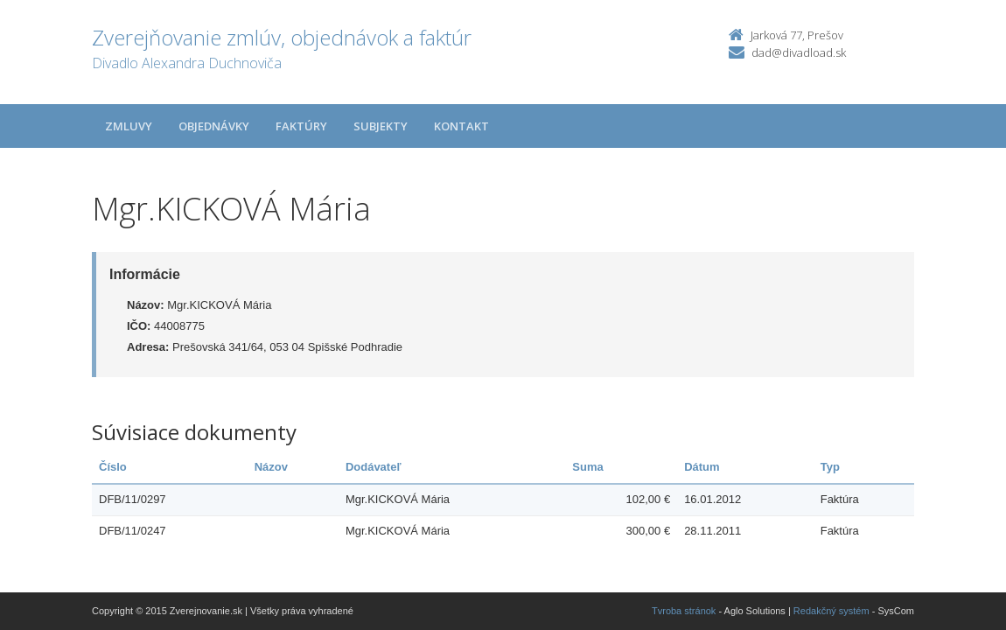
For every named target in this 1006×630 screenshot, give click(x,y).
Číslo (113, 466)
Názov (271, 466)
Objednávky (213, 126)
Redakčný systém (831, 611)
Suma (587, 466)
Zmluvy (128, 126)
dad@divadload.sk (798, 52)
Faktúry (301, 126)
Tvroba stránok (684, 611)
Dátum (701, 466)
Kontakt (461, 126)
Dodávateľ (374, 466)
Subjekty (380, 126)
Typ (830, 466)
